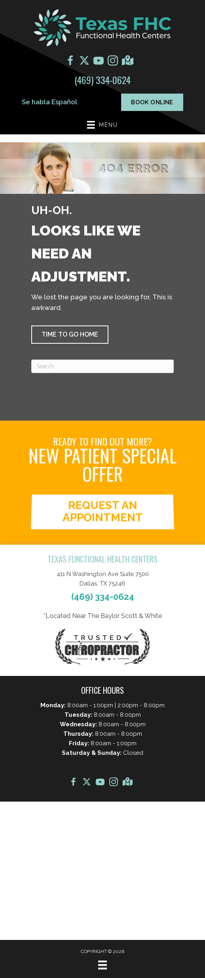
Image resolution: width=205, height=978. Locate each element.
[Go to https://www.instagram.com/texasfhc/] (113, 62)
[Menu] (102, 965)
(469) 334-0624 (102, 80)
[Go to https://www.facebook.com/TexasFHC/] (70, 62)
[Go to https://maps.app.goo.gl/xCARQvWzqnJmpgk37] (127, 61)
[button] (69, 334)
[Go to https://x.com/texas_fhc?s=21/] (84, 61)
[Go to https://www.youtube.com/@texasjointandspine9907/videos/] (98, 62)
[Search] (102, 366)
